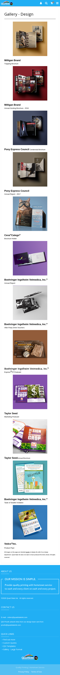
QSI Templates (9, 646)
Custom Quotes (10, 643)
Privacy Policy (23, 672)
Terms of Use (36, 672)
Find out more (9, 639)
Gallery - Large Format (12, 649)
